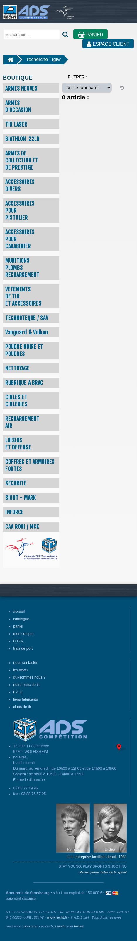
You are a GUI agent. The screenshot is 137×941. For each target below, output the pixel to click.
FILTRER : (77, 77)
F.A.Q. (18, 692)
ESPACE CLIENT (108, 44)
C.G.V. (18, 641)
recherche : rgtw (44, 59)
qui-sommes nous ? (29, 677)
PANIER (90, 34)
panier (18, 626)
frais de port (23, 648)
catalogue (21, 619)
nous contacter (25, 663)
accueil (19, 612)
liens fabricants (25, 699)
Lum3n (60, 926)
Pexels (79, 926)
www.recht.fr (57, 917)
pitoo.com (31, 926)
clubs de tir (22, 707)
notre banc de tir (26, 685)
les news (20, 670)
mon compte (23, 634)
